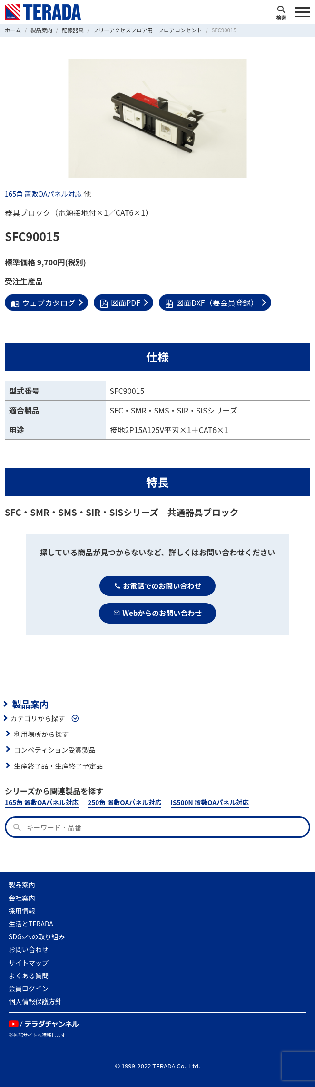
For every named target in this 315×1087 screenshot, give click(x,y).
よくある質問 (29, 975)
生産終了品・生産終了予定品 (58, 766)
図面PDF (120, 302)
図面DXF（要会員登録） (211, 302)
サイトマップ (29, 962)
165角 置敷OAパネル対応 (43, 194)
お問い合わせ (29, 949)
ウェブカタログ (43, 302)
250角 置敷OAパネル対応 (124, 802)
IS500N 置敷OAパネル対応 (210, 802)
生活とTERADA (31, 923)
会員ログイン (29, 988)
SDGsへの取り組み (37, 936)
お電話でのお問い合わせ (158, 586)
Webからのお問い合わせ (157, 613)
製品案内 (30, 704)
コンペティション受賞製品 (55, 750)
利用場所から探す (41, 734)
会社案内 (22, 898)
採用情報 (22, 911)
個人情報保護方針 (35, 1001)
